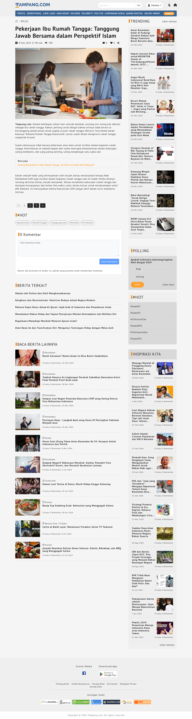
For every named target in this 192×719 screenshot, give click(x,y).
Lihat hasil (168, 284)
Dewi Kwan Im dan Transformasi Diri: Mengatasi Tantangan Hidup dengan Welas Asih (64, 327)
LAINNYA (169, 13)
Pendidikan (50, 395)
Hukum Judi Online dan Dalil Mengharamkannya (42, 293)
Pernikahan (87, 222)
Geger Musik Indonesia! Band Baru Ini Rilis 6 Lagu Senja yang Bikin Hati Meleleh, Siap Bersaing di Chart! (143, 83)
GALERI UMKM (152, 13)
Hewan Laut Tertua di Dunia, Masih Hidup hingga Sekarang (76, 484)
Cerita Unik (50, 481)
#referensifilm (138, 319)
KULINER (75, 13)
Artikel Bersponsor (81, 684)
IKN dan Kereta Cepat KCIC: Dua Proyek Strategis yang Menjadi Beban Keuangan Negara (143, 557)
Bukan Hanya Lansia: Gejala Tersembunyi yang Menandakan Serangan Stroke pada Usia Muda (143, 130)
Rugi (137, 268)
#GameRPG (136, 325)
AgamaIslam (23, 222)
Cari (138, 5)
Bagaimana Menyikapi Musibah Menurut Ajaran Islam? (46, 321)
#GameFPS (136, 338)
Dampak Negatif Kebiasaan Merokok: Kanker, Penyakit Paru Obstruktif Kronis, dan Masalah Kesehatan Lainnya (76, 464)
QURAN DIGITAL (134, 13)
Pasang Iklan (98, 684)
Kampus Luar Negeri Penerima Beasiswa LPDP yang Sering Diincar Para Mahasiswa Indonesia (80, 400)
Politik (48, 438)
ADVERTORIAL (34, 13)
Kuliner (48, 502)
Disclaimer (112, 684)
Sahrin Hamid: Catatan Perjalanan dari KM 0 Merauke (143, 437)
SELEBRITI (87, 13)
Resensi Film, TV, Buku (56, 523)
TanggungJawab (58, 222)
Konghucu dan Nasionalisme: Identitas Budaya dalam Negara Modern (55, 300)
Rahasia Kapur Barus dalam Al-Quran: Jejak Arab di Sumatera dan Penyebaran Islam (63, 307)
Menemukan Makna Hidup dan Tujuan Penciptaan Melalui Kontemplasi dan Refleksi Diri (66, 314)
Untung (138, 276)
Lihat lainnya (169, 21)
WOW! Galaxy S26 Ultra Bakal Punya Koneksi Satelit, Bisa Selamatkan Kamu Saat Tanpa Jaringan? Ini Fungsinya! (143, 224)
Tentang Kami (62, 684)
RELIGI (24, 21)
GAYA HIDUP (63, 13)
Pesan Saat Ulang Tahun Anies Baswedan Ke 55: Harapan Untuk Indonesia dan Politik (79, 443)
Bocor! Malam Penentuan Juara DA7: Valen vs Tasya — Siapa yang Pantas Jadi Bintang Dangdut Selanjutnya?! (143, 106)
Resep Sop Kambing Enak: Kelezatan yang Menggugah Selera (77, 505)
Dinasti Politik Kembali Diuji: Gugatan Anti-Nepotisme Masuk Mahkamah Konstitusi (142, 392)
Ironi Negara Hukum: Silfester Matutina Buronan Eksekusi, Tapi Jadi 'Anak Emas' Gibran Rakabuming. (143, 415)
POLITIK (98, 13)
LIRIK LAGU (49, 13)
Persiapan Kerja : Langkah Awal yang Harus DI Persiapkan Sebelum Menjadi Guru (80, 421)
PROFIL (22, 13)
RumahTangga (40, 222)
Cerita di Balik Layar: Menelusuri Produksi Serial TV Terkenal (77, 527)
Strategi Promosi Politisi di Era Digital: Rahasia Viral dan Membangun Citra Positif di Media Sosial (142, 510)
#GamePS (135, 312)
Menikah (74, 222)
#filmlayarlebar (139, 332)
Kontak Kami (96, 686)
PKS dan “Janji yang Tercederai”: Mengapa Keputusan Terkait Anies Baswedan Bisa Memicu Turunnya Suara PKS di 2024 (143, 486)
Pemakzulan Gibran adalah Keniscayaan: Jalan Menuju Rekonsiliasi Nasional (143, 604)
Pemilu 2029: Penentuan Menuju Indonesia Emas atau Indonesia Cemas (142, 628)
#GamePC (135, 306)
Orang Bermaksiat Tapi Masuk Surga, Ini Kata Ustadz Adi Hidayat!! (56, 164)
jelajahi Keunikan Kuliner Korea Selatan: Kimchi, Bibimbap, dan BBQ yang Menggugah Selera (81, 549)
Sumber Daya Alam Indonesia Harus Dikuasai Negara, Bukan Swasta (142, 532)
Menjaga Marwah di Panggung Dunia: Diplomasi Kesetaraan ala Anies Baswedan (143, 368)
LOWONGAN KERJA (115, 13)
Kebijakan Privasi (128, 684)
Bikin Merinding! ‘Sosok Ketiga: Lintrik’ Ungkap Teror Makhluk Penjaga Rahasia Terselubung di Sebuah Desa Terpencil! (143, 200)
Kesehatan (50, 352)
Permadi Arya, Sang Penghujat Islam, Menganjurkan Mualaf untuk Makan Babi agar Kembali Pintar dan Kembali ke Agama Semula (143, 463)
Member (153, 5)
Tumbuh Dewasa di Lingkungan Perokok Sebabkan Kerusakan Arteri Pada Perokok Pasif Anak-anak (81, 378)
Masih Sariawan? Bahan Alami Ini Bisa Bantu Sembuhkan (75, 356)
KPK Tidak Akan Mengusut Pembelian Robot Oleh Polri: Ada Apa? (142, 581)
